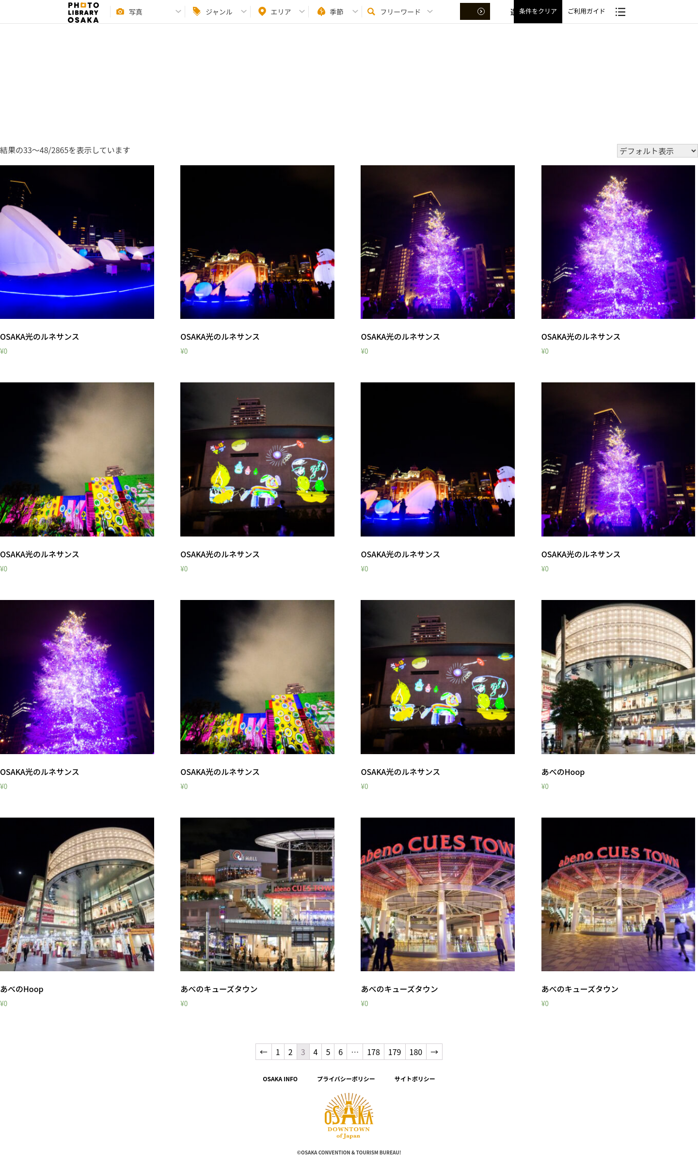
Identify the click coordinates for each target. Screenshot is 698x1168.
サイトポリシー (415, 1078)
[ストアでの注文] (657, 151)
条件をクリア (538, 19)
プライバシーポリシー (346, 1078)
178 (373, 1052)
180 (416, 1052)
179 (394, 1052)
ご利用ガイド (586, 19)
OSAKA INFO (280, 1078)
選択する (476, 20)
